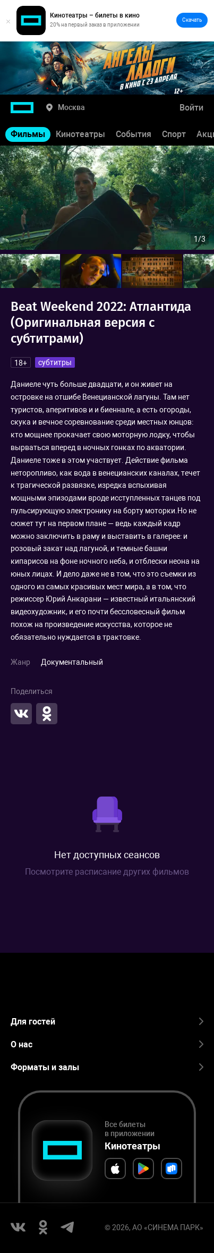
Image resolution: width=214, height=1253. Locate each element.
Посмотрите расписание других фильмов (107, 872)
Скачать (192, 20)
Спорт (174, 134)
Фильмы (28, 134)
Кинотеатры (80, 134)
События (133, 134)
